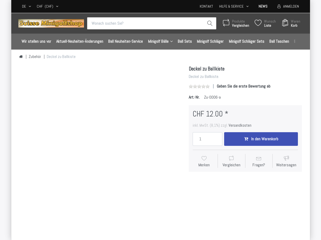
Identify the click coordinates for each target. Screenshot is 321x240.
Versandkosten (240, 125)
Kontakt (206, 6)
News (263, 6)
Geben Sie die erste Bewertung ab (243, 86)
